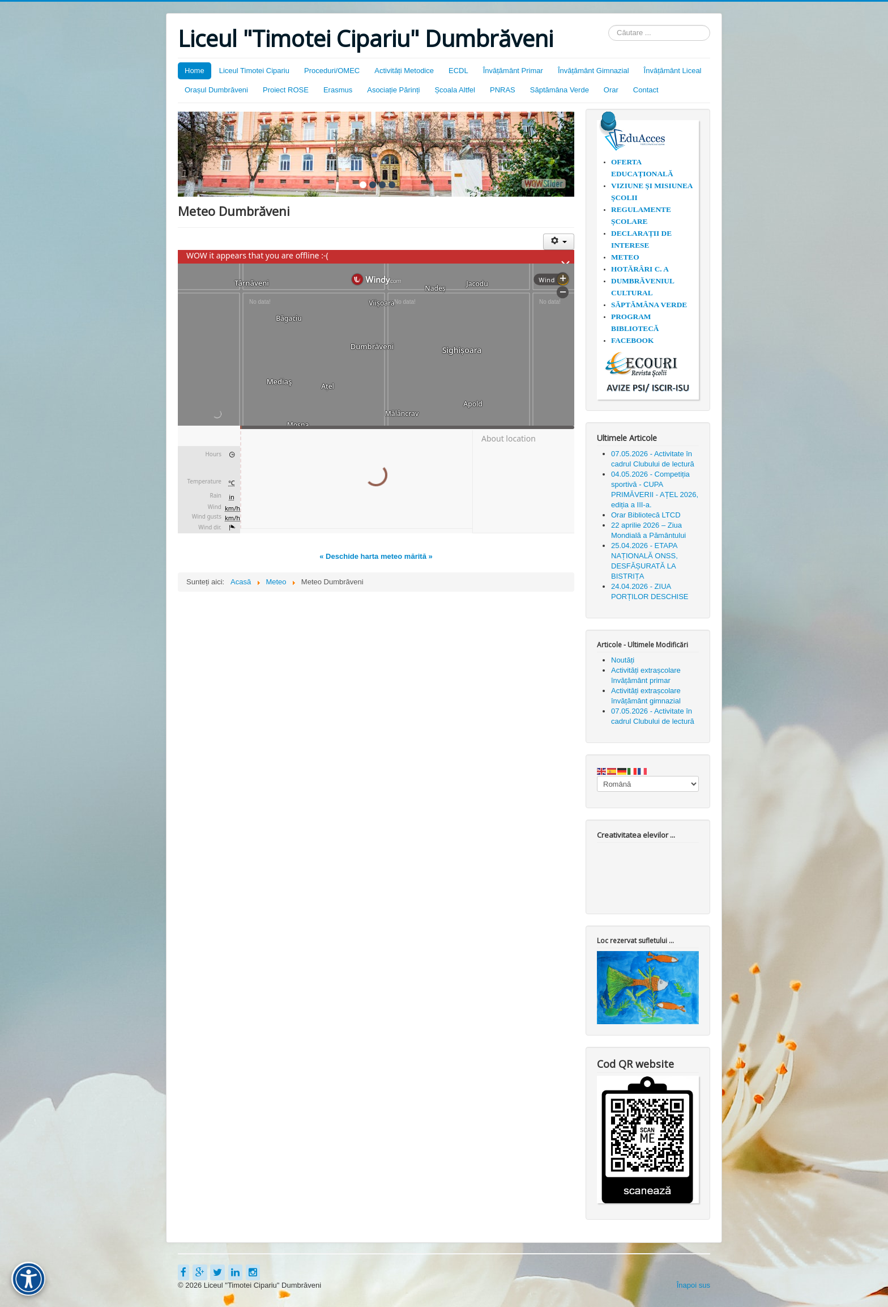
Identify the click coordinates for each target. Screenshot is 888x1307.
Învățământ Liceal (673, 70)
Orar (611, 90)
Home (194, 70)
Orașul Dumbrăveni (216, 90)
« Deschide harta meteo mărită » (375, 556)
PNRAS (502, 90)
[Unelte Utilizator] (558, 242)
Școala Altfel (454, 90)
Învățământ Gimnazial (593, 70)
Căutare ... (608, 25)
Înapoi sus (693, 1285)
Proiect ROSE (286, 90)
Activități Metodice (404, 70)
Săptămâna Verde (559, 90)
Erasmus (337, 90)
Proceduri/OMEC (332, 70)
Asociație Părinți (393, 90)
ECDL (458, 70)
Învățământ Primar (513, 70)
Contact (646, 90)
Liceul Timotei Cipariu (254, 70)
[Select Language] (648, 784)
